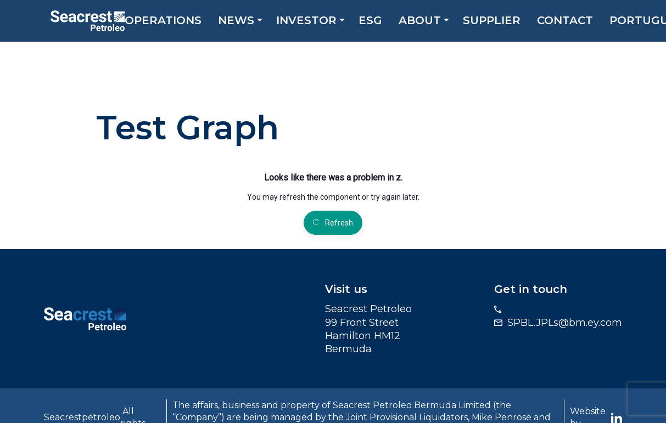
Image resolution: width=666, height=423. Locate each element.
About (424, 22)
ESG (375, 22)
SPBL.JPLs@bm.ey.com (564, 323)
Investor (311, 22)
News (240, 22)
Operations (167, 22)
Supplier (496, 22)
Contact (569, 22)
